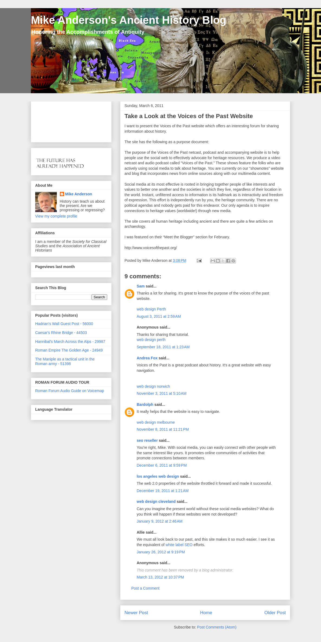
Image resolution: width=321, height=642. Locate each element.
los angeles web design (158, 476)
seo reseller (147, 440)
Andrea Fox (147, 358)
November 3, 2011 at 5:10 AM (161, 393)
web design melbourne (156, 422)
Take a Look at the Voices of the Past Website (189, 116)
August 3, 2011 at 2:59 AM (159, 316)
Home (206, 612)
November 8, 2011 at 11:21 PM (163, 429)
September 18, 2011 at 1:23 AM (163, 347)
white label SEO (179, 545)
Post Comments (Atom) (216, 627)
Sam (141, 286)
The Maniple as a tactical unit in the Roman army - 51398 (64, 361)
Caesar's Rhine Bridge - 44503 (61, 332)
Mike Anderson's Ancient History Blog (128, 20)
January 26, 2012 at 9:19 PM (161, 552)
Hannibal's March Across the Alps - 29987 (70, 341)
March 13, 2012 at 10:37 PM (160, 577)
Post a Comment (145, 588)
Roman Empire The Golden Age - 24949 (69, 350)
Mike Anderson (78, 194)
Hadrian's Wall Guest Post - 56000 (64, 324)
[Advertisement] (52, 120)
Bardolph (145, 404)
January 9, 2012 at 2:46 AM (159, 521)
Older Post (275, 612)
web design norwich (153, 386)
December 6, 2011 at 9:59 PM (162, 465)
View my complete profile (56, 216)
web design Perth (151, 309)
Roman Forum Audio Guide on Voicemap (69, 391)
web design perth (151, 339)
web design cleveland (156, 501)
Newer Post (136, 612)
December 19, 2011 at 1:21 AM (163, 491)
